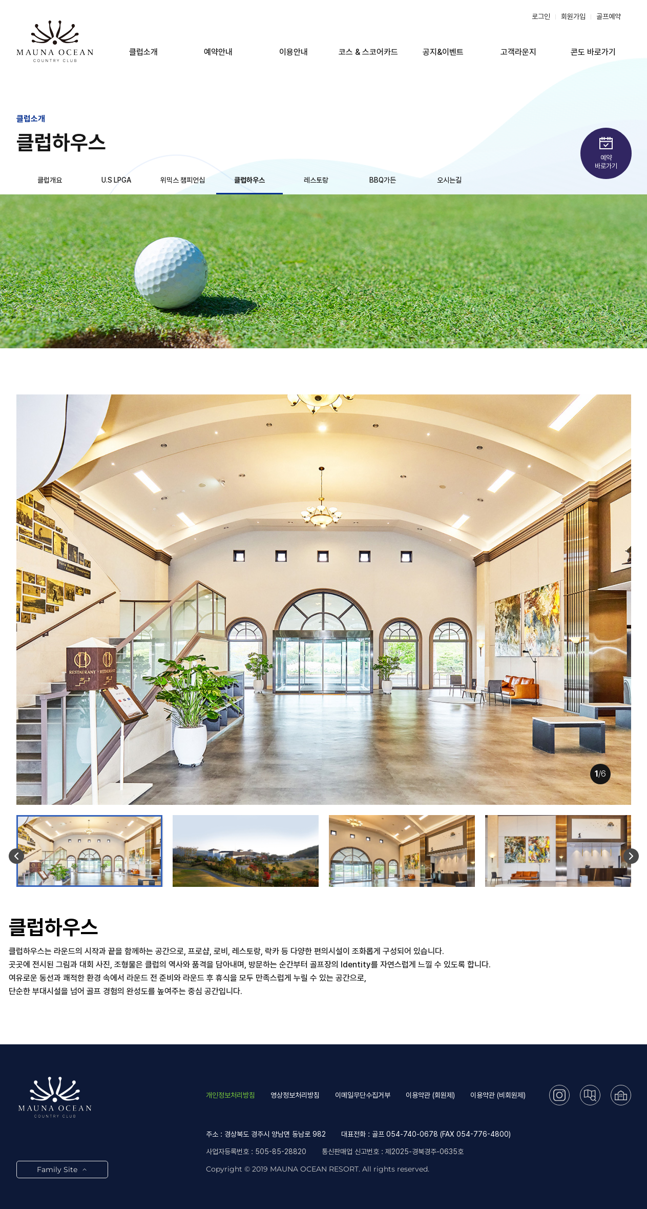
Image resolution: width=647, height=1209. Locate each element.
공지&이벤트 (443, 52)
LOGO (54, 41)
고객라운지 (518, 52)
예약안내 (218, 52)
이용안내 (293, 52)
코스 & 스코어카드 (368, 52)
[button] (16, 856)
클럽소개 (143, 52)
